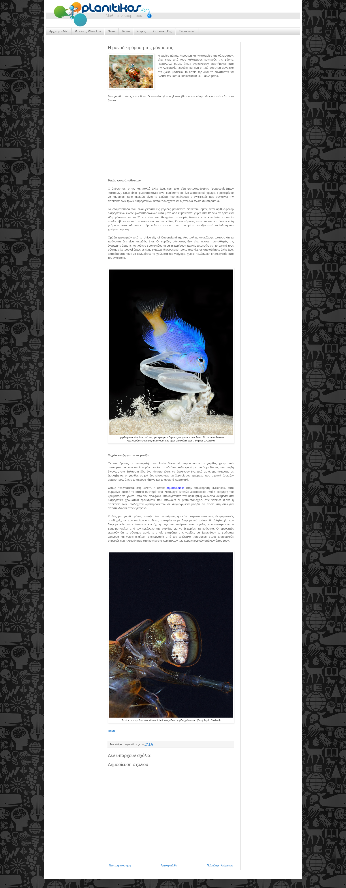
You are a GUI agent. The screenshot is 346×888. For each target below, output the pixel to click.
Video (126, 31)
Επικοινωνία (187, 31)
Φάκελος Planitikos (88, 31)
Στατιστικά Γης (162, 31)
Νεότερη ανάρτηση (120, 865)
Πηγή (111, 730)
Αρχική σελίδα (58, 31)
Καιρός (141, 31)
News (111, 31)
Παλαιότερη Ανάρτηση (220, 865)
